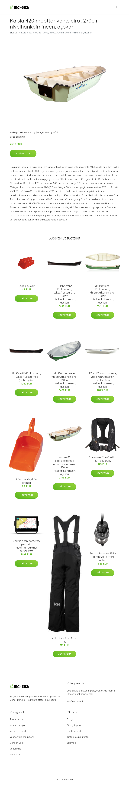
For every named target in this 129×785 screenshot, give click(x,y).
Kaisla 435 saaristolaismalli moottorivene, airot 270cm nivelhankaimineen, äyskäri (64, 466)
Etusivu (13, 32)
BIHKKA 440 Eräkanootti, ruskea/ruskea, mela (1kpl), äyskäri (26, 377)
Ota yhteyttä (74, 725)
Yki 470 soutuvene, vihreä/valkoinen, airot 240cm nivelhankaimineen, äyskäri (64, 380)
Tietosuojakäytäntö (78, 736)
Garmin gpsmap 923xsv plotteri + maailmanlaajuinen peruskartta (26, 545)
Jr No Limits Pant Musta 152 (64, 640)
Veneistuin (15, 754)
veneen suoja (17, 725)
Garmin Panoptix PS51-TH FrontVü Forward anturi (103, 557)
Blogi (70, 719)
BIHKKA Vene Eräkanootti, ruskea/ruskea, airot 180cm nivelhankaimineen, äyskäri (64, 294)
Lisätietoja (23, 153)
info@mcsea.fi (75, 701)
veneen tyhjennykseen (36, 132)
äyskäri (54, 132)
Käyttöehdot (74, 731)
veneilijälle (15, 748)
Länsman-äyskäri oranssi (26, 481)
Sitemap (71, 742)
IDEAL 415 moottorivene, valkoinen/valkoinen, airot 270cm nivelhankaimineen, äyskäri (102, 380)
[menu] (116, 7)
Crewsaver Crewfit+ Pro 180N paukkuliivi (102, 459)
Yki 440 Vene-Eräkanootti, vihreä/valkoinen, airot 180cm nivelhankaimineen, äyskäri (103, 294)
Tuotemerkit (16, 719)
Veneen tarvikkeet (20, 731)
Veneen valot (17, 742)
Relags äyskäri (26, 286)
